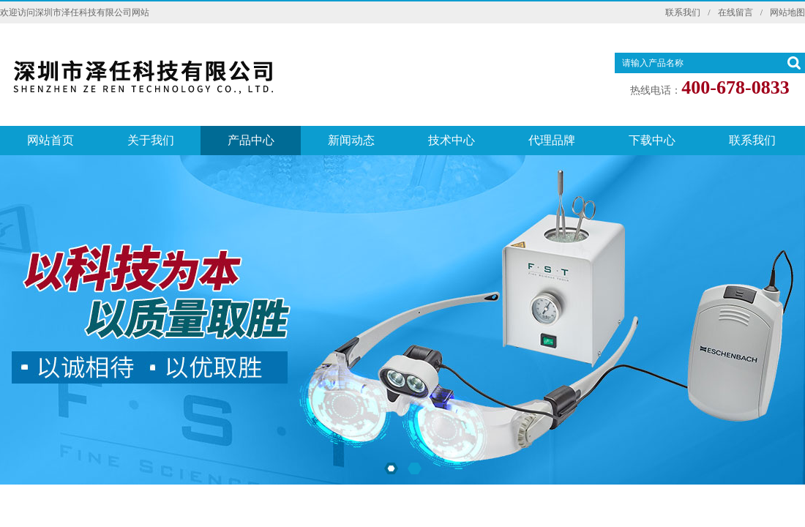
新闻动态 (351, 140)
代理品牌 (551, 140)
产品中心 (251, 140)
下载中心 (652, 140)
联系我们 (682, 12)
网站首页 (50, 140)
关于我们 (150, 140)
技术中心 (451, 140)
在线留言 (735, 12)
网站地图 (787, 12)
